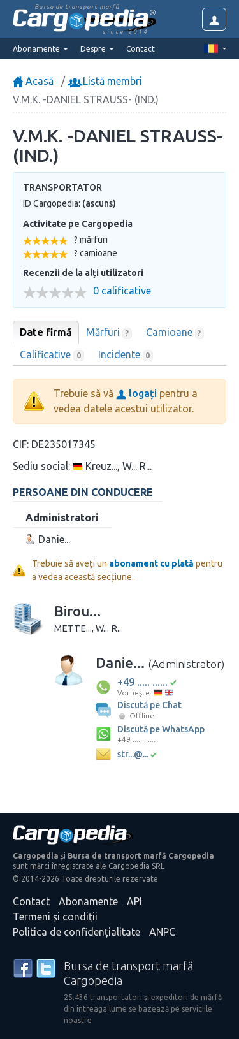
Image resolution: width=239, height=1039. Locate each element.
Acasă (33, 81)
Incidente (126, 355)
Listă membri (106, 81)
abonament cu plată (151, 563)
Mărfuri (109, 332)
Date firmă (46, 332)
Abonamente (88, 901)
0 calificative (122, 291)
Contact (140, 49)
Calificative (52, 355)
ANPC (162, 932)
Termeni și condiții (55, 916)
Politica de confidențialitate (76, 932)
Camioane (175, 332)
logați (136, 393)
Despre (94, 49)
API (134, 901)
